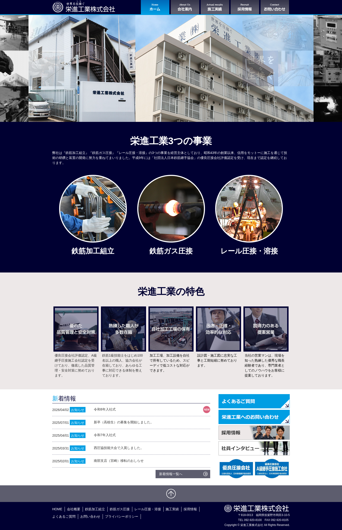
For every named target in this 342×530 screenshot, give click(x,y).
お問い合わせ (90, 516)
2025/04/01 (131, 435)
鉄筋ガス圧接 (120, 509)
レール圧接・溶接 (147, 509)
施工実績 (172, 509)
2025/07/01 (131, 422)
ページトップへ (171, 493)
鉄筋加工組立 (95, 509)
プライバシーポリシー (121, 516)
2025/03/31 (131, 448)
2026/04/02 (131, 409)
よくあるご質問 (64, 516)
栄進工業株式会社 (83, 6)
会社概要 (73, 509)
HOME (57, 509)
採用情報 (190, 509)
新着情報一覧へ (170, 474)
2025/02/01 (131, 461)
